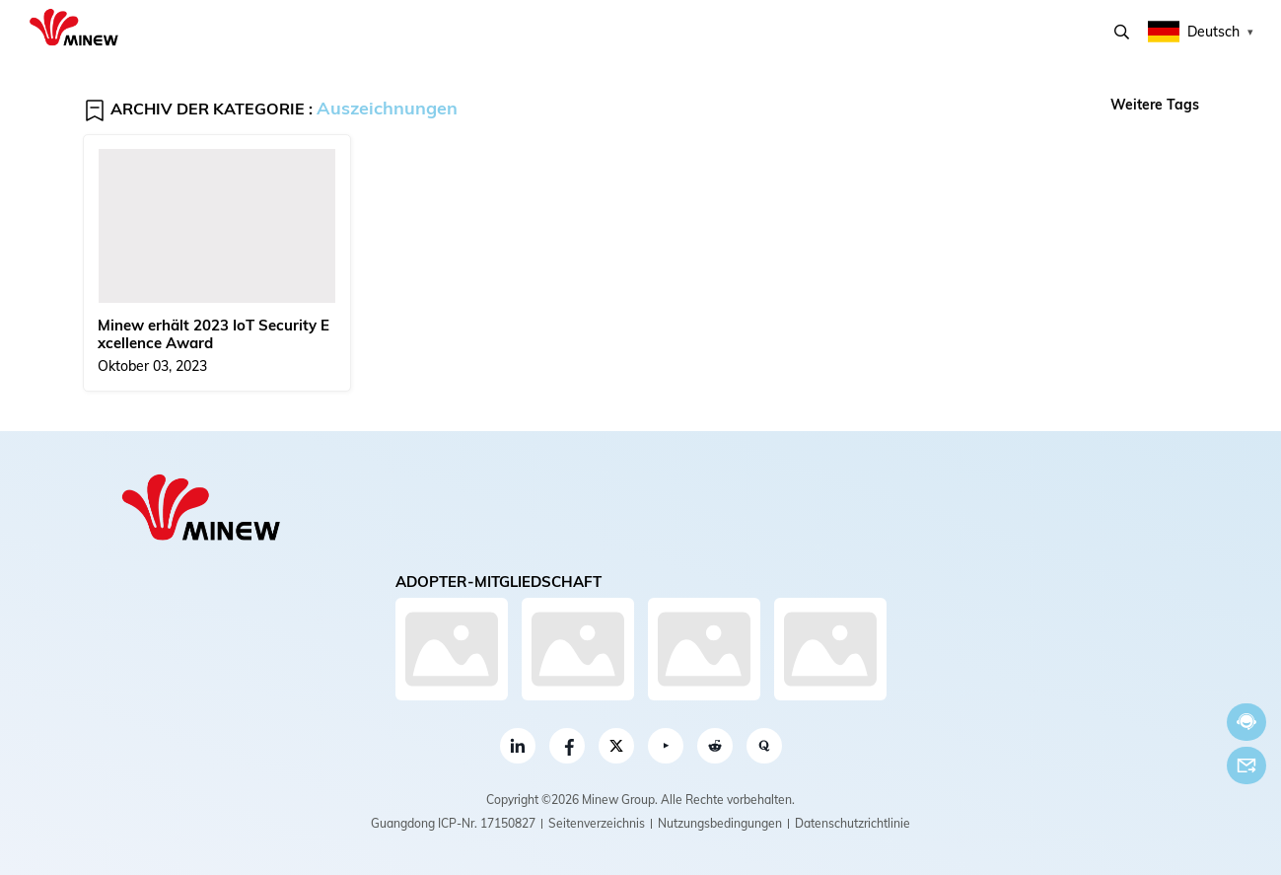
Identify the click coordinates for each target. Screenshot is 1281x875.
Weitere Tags (1154, 104)
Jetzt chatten (1246, 721)
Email (1246, 765)
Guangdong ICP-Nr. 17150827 (453, 823)
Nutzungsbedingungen (720, 823)
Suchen (1121, 32)
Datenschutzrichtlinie (852, 823)
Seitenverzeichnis (596, 823)
